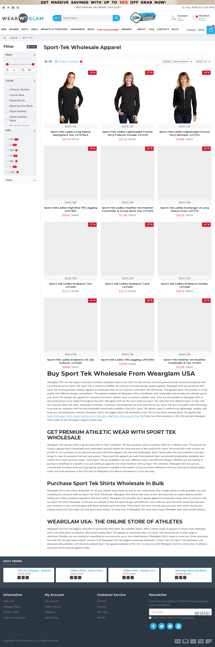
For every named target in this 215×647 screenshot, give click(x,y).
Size (8, 130)
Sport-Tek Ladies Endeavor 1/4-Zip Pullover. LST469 (70, 361)
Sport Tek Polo (82, 416)
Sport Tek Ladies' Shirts (60, 416)
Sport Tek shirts (98, 416)
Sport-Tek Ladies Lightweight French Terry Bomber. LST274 (184, 133)
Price (9, 55)
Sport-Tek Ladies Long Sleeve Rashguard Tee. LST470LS (70, 133)
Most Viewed (12, 561)
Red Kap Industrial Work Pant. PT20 (192, 570)
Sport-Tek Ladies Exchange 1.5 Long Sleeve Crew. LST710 (184, 209)
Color (9, 80)
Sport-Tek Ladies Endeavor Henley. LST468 (184, 285)
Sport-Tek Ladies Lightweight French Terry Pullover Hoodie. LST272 (127, 133)
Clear (33, 46)
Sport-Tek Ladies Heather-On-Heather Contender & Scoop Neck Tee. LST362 (127, 209)
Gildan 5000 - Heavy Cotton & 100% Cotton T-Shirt (140, 570)
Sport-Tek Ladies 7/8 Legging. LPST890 (127, 359)
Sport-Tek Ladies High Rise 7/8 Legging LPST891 (70, 209)
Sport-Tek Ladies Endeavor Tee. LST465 (70, 285)
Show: (200, 61)
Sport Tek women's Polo (126, 416)
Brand (14, 37)
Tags (9, 180)
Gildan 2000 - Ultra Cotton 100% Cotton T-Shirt (87, 570)
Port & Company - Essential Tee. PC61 (35, 570)
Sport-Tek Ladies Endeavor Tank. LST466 (127, 285)
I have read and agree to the (172, 617)
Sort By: (167, 61)
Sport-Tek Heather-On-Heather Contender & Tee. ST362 (185, 361)
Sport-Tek (70, 126)
